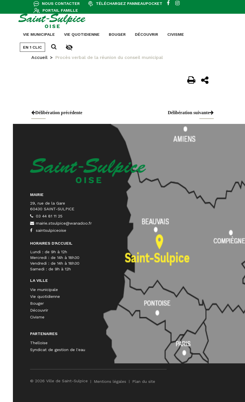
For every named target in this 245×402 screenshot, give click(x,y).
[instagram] (177, 3)
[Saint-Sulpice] (145, 170)
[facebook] (168, 3)
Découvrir (89, 34)
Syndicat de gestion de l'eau (115, 349)
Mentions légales (167, 381)
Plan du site (201, 381)
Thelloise (96, 342)
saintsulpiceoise (106, 230)
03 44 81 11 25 (104, 216)
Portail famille (60, 10)
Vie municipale (101, 289)
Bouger (59, 34)
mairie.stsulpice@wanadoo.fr (118, 223)
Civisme (118, 34)
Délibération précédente (56, 112)
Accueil (39, 57)
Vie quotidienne (24, 34)
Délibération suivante (191, 112)
